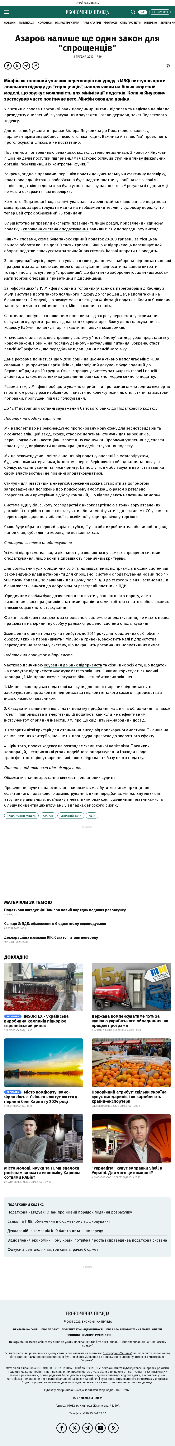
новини (9, 23)
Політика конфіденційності (82, 1329)
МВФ (92, 815)
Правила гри (91, 23)
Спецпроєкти (130, 23)
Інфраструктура (67, 23)
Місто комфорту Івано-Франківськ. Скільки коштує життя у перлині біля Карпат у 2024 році (40, 1097)
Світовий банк (71, 815)
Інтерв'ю (150, 23)
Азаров (48, 815)
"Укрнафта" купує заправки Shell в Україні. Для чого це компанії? (127, 1170)
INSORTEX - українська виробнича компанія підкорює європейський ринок (36, 1021)
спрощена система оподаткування (56, 229)
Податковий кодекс (21, 815)
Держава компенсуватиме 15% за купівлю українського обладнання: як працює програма (130, 1021)
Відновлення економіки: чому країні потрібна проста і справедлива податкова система (87, 1240)
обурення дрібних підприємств (73, 665)
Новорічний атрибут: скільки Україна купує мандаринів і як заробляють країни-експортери (129, 1097)
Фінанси (110, 23)
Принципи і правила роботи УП (88, 1334)
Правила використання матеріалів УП (134, 1329)
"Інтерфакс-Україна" (117, 1353)
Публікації (26, 23)
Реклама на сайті (25, 1329)
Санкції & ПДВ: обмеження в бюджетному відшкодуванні (55, 923)
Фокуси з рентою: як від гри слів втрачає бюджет (53, 1249)
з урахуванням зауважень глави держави (90, 114)
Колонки (45, 23)
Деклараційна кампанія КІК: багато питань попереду (51, 937)
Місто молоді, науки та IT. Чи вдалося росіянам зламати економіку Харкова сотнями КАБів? (42, 1173)
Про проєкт (50, 1329)
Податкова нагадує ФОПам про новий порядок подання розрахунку (65, 910)
